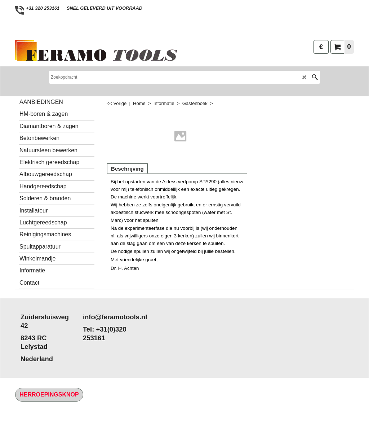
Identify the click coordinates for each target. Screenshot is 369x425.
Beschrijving (127, 169)
